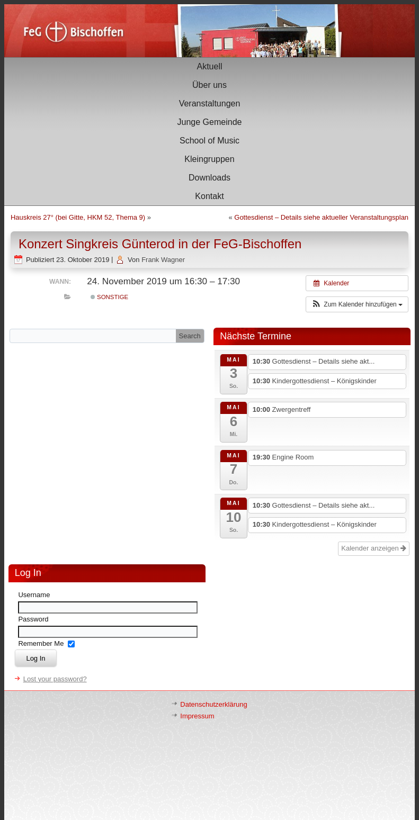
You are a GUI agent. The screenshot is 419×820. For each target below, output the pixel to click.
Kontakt (209, 196)
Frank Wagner (163, 260)
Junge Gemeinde (209, 122)
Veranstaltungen (209, 103)
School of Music (209, 140)
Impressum (197, 716)
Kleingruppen (209, 159)
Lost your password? (55, 679)
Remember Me (41, 643)
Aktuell (209, 66)
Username (34, 595)
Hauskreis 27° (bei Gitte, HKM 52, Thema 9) (78, 217)
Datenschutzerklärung (213, 704)
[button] (357, 304)
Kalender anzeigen (373, 548)
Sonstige (109, 297)
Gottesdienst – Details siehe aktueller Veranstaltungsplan (321, 217)
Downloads (209, 177)
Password (33, 619)
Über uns (209, 84)
